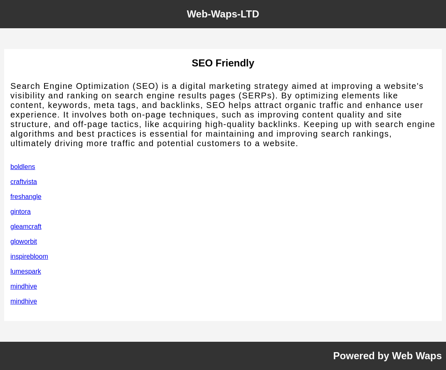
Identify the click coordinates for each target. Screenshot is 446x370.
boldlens (22, 166)
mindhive (23, 286)
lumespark (25, 271)
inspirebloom (29, 256)
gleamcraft (26, 226)
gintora (20, 211)
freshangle (26, 196)
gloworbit (23, 241)
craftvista (23, 181)
